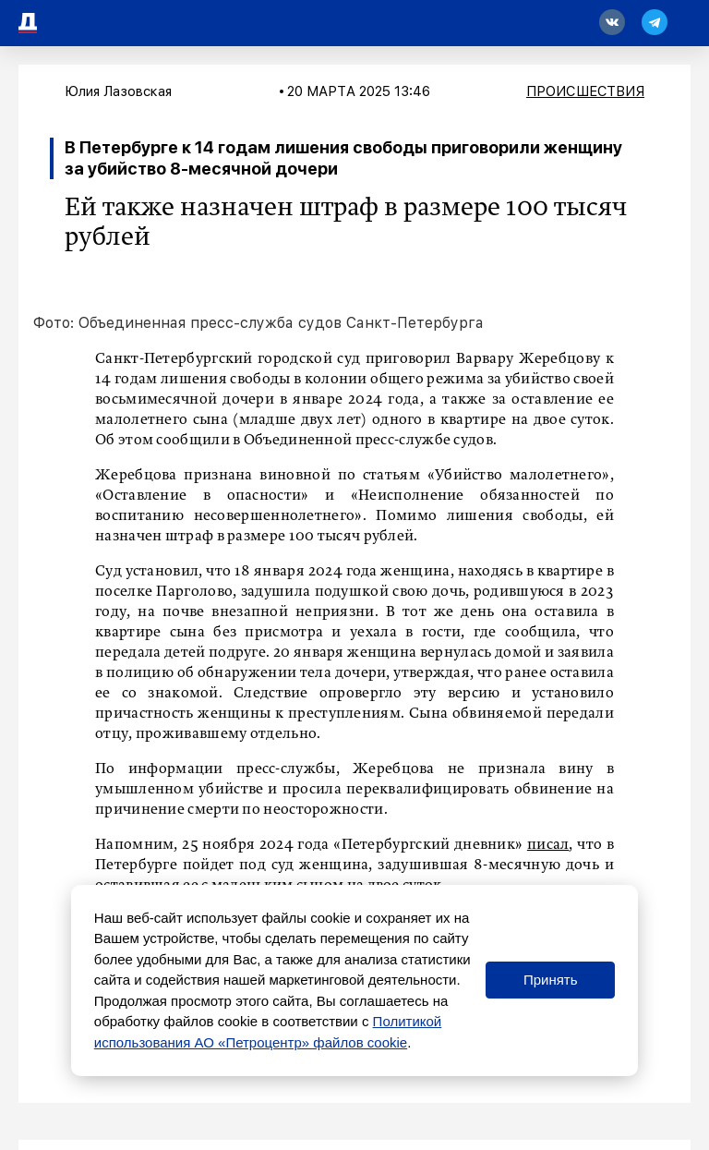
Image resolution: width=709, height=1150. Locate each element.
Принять (550, 979)
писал (548, 845)
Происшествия (585, 91)
